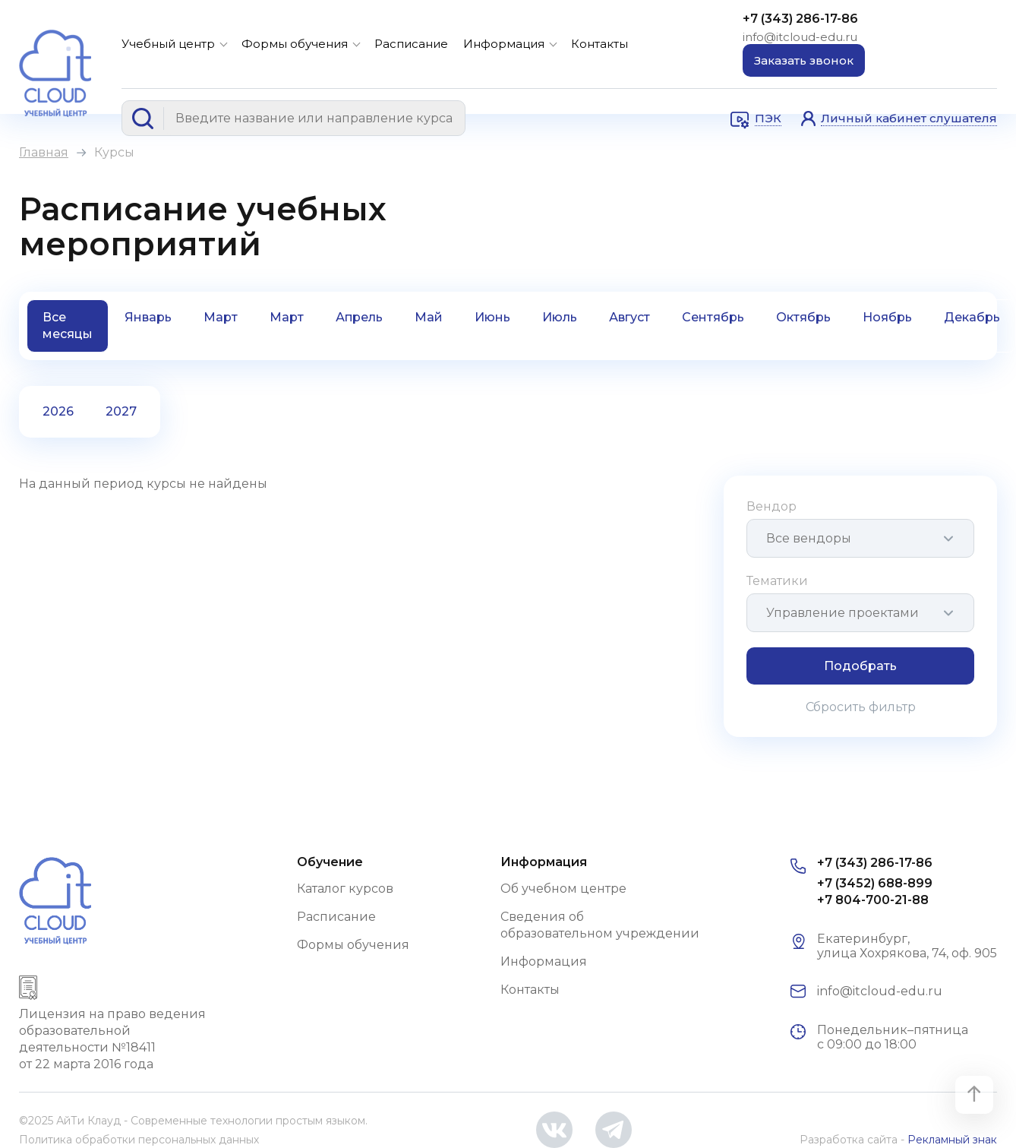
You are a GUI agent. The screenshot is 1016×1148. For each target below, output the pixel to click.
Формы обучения (294, 43)
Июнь (492, 317)
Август (629, 317)
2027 (121, 411)
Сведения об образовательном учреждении (599, 925)
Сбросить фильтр (861, 707)
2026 (58, 411)
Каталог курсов (345, 888)
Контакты (599, 43)
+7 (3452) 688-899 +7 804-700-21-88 (874, 891)
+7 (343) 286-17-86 (800, 18)
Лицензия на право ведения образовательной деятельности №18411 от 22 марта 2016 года (112, 1039)
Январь (148, 317)
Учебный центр (168, 43)
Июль (559, 317)
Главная (43, 152)
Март (221, 317)
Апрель (359, 317)
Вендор (771, 506)
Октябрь (803, 317)
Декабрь (972, 317)
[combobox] (860, 538)
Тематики (777, 581)
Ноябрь (887, 317)
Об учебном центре (563, 888)
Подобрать (860, 666)
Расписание (411, 43)
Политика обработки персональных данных (139, 1139)
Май (429, 317)
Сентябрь (713, 317)
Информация (503, 43)
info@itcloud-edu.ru (800, 37)
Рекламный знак (952, 1139)
